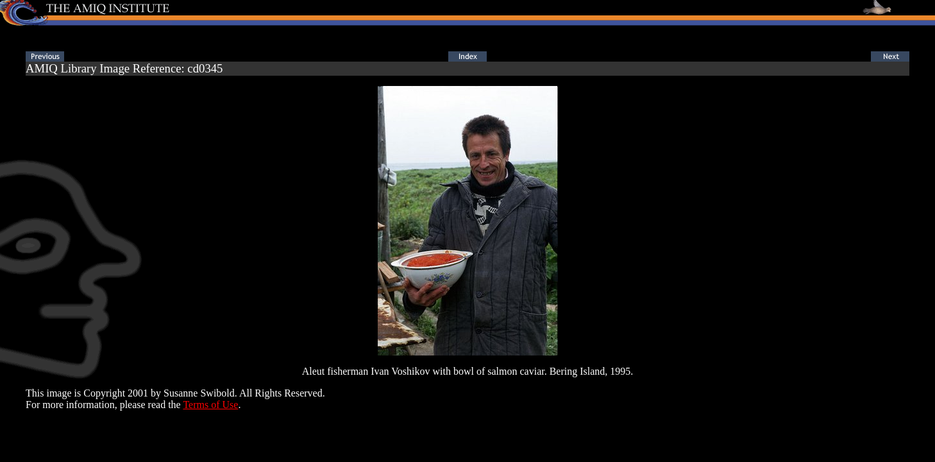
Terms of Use (210, 404)
